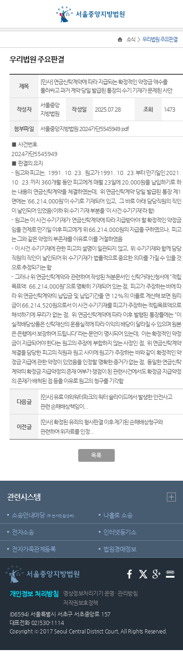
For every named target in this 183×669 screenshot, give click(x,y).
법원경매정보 (119, 549)
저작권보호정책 (80, 602)
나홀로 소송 (117, 515)
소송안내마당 (43, 515)
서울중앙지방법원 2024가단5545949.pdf (84, 128)
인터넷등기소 (119, 532)
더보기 (171, 497)
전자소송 (23, 532)
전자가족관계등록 (33, 549)
